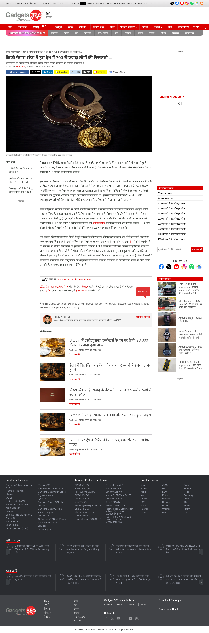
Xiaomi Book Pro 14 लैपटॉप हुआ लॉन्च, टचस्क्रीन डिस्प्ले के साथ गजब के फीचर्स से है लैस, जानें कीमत (83, 579)
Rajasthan (119, 3)
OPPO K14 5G (82, 495)
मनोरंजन (87, 33)
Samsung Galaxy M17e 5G (88, 505)
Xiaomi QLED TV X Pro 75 (118, 495)
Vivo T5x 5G (81, 502)
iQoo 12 (42, 498)
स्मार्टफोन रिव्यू (61, 286)
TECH (83, 3)
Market (89, 304)
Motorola (166, 498)
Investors (121, 304)
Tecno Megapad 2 (114, 485)
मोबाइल (54, 33)
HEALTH (75, 3)
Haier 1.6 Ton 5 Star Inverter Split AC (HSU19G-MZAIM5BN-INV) (119, 519)
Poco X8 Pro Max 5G (85, 492)
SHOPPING (100, 3)
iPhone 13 (10, 518)
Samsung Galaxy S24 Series (52, 492)
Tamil (143, 604)
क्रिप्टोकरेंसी (183, 27)
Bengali (131, 604)
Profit (24, 3)
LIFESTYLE (65, 3)
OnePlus (166, 509)
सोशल (163, 33)
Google (144, 498)
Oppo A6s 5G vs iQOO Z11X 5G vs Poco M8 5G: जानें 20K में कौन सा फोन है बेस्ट (184, 549)
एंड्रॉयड (48, 290)
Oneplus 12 (11, 511)
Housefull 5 (43, 515)
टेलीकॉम (128, 33)
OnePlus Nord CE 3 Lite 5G (19, 515)
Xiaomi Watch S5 (114, 488)
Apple (143, 492)
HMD (143, 502)
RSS (46, 600)
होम (10, 27)
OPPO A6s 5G (82, 485)
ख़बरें (24, 52)
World (16, 3)
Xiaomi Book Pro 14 (84, 512)
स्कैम (131, 241)
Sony (186, 498)
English (108, 604)
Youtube (118, 617)
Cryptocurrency (45, 495)
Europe (55, 307)
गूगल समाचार (81, 290)
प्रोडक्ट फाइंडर (127, 27)
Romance (99, 304)
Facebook (45, 307)
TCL (186, 502)
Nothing (166, 502)
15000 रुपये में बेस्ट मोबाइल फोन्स (171, 213)
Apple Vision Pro (14, 508)
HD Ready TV (44, 529)
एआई (40, 27)
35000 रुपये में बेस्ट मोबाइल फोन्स (171, 234)
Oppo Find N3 (12, 525)
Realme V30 (44, 485)
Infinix (143, 512)
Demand (72, 304)
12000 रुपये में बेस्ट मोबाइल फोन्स (171, 208)
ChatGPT (10, 494)
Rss (137, 617)
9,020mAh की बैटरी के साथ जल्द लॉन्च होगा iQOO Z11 (33, 578)
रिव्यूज (58, 27)
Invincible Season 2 (47, 522)
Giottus (41, 505)
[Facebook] (161, 266)
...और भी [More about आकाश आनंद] (117, 320)
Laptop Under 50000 (15, 501)
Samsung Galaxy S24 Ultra (51, 502)
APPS (109, 3)
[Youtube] (176, 266)
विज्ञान (140, 33)
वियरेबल (175, 33)
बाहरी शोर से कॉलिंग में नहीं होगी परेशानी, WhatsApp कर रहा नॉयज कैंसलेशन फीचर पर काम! (133, 549)
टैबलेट (66, 33)
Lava (164, 492)
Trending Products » (170, 96)
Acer (143, 485)
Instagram (65, 307)
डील (170, 27)
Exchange (61, 304)
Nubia (165, 505)
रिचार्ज (157, 27)
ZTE (186, 512)
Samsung (188, 495)
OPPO (165, 512)
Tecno (186, 505)
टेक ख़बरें (22, 27)
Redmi (187, 492)
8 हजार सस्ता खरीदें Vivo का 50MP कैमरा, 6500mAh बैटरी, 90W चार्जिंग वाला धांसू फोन (32, 549)
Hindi (119, 604)
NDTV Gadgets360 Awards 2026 (27, 33)
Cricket (47, 3)
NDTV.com (79, 617)
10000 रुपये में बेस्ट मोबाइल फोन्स (171, 203)
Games (90, 3)
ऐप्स (76, 33)
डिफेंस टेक (98, 27)
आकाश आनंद (20, 67)
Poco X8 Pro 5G (82, 488)
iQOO (165, 485)
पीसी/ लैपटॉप (103, 33)
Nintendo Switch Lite (115, 505)
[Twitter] (168, 266)
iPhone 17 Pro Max (15, 491)
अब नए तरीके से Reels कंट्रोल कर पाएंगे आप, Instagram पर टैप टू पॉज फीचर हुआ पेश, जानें (83, 549)
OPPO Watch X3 (114, 492)
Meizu (165, 495)
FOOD (55, 3)
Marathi (138, 3)
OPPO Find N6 (82, 498)
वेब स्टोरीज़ (189, 33)
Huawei (144, 509)
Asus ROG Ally (113, 502)
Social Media (133, 304)
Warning (76, 307)
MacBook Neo (81, 515)
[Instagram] (184, 266)
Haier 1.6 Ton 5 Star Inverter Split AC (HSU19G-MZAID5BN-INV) (119, 511)
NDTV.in (78, 620)
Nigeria (144, 304)
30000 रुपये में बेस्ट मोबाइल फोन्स (171, 229)
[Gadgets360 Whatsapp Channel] (191, 266)
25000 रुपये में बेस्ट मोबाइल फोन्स (171, 224)
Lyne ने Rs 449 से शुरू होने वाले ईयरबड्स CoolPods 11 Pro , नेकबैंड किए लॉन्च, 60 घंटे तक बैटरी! (183, 579)
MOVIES (38, 3)
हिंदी (31, 3)
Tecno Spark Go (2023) (17, 528)
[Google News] (199, 266)
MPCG (129, 3)
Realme (187, 488)
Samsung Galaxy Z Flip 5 (50, 509)
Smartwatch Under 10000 (18, 504)
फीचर (70, 27)
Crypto (52, 304)
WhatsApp (110, 304)
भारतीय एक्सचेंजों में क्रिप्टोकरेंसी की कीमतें (74, 279)
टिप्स (116, 33)
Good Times (149, 3)
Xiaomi (187, 509)
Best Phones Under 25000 (50, 488)
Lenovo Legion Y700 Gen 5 (88, 519)
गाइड (112, 27)
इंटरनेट (151, 33)
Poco (186, 485)
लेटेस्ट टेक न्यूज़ (46, 286)
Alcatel (144, 488)
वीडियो (82, 27)
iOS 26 (9, 498)
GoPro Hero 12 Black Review (52, 519)
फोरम (145, 27)
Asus (143, 495)
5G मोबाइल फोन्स (165, 193)
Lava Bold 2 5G (82, 509)
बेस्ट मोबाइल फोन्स (165, 198)
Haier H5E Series (114, 498)
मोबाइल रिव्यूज (165, 279)
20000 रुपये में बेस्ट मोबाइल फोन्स (171, 218)
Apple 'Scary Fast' (46, 512)
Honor (143, 505)
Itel (163, 488)
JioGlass (42, 526)
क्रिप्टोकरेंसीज (99, 223)
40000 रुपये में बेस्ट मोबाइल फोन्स (171, 239)
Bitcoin (81, 304)
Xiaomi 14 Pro (12, 521)
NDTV (8, 3)
